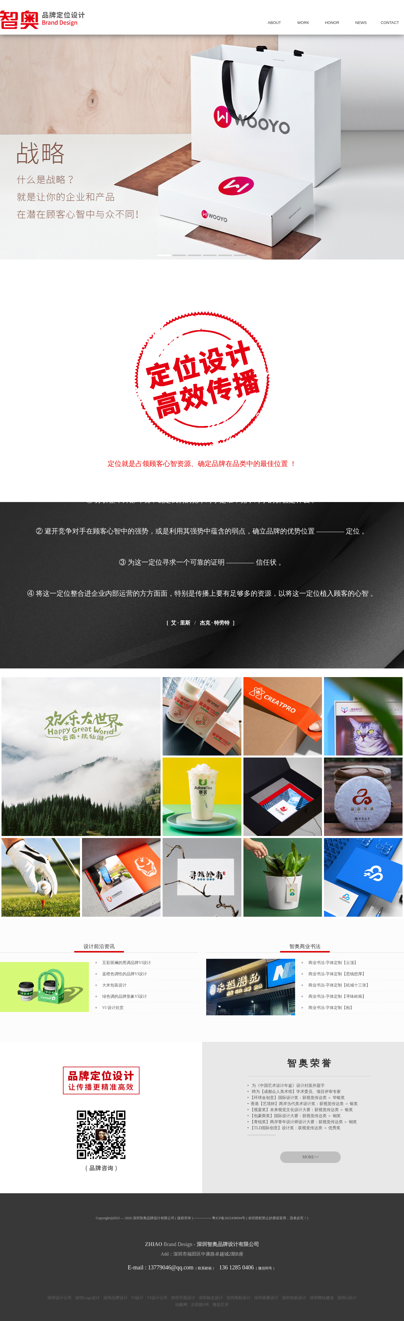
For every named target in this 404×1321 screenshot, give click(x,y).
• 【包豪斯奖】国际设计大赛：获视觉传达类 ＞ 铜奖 (294, 1116)
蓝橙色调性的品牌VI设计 (124, 974)
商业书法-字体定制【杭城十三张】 (339, 985)
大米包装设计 (114, 985)
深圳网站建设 (322, 1298)
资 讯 (361, 22)
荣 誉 (332, 22)
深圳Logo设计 (87, 1298)
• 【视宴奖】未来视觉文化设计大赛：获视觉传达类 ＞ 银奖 (300, 1110)
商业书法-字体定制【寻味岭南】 (337, 996)
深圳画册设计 (266, 1298)
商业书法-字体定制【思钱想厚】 (337, 974)
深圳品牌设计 (115, 1298)
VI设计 (137, 1298)
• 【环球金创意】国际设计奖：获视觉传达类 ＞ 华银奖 (296, 1097)
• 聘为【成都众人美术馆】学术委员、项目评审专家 (294, 1091)
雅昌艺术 (221, 1305)
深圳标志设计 (211, 1298)
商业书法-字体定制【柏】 (331, 1008)
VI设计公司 (157, 1298)
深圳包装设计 (294, 1298)
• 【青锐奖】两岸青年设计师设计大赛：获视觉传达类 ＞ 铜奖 (302, 1122)
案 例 (303, 22)
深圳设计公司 (59, 1298)
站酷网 (181, 1305)
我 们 (274, 22)
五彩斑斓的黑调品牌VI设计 (126, 963)
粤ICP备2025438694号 (228, 1218)
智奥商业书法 (305, 946)
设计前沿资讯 (99, 946)
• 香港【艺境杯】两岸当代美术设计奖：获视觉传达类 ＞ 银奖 (302, 1104)
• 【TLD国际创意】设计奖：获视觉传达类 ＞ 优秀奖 (294, 1128)
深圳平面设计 (183, 1298)
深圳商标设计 (238, 1298)
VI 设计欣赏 (113, 1008)
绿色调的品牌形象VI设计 (124, 996)
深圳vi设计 (347, 1298)
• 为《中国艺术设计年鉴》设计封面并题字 (286, 1085)
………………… (261, 1134)
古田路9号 (200, 1305)
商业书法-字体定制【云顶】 (333, 963)
